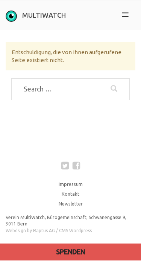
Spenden (70, 252)
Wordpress (80, 230)
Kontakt (70, 193)
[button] (125, 15)
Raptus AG (44, 230)
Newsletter (71, 203)
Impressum (71, 184)
